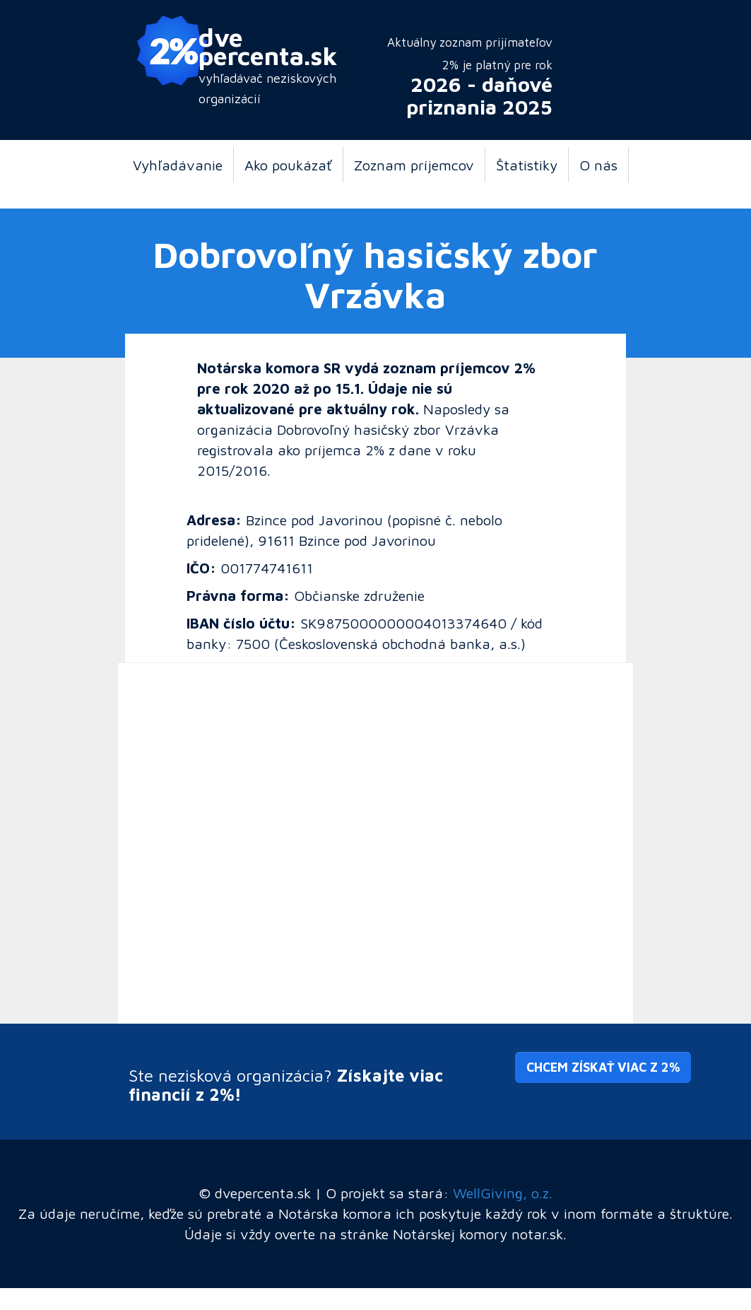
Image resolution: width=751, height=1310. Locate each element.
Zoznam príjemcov (414, 164)
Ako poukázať (288, 164)
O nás (598, 164)
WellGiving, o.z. (502, 1192)
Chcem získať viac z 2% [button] (603, 1067)
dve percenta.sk (268, 46)
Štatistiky (526, 164)
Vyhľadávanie (178, 164)
